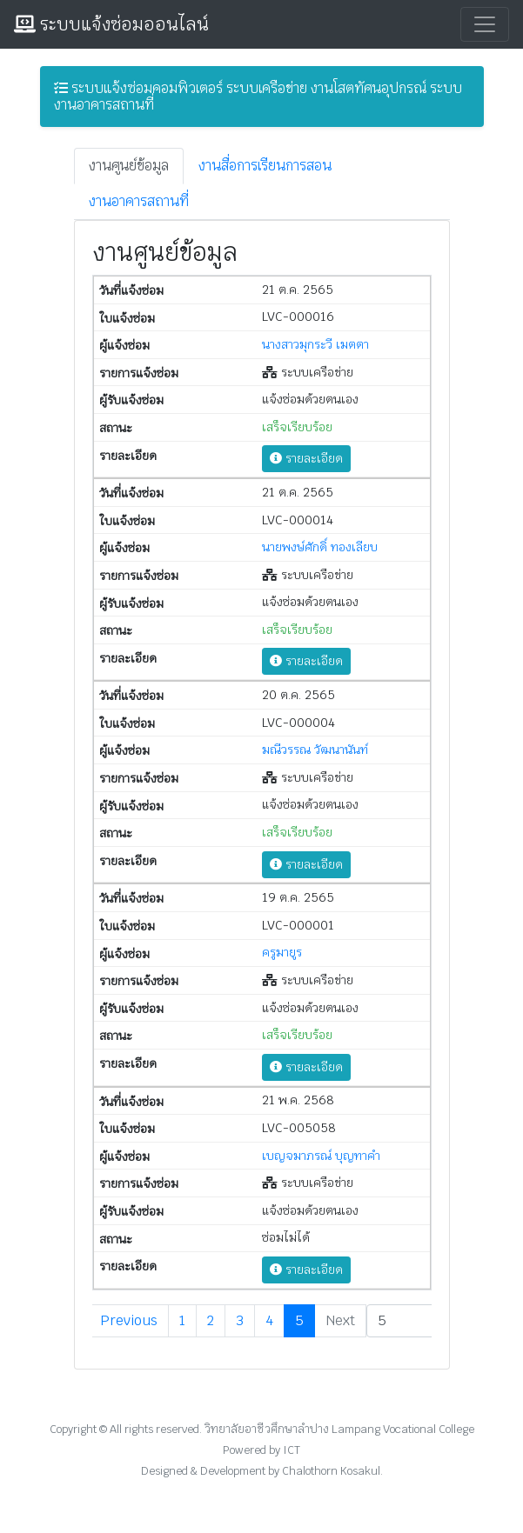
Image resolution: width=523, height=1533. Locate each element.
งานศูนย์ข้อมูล (129, 166)
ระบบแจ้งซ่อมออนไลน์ (111, 24)
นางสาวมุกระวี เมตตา (315, 344)
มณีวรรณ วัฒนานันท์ (315, 749)
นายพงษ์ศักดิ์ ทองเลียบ (320, 547)
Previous (129, 1320)
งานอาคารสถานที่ (139, 201)
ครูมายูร (282, 952)
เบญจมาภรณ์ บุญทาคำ (321, 1155)
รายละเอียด (306, 458)
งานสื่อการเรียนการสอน (265, 166)
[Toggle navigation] (484, 24)
